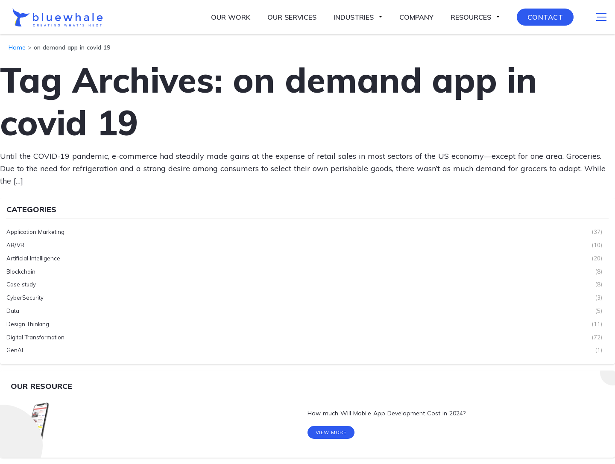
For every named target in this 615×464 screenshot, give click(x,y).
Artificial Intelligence (33, 258)
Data (12, 310)
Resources (471, 17)
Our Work (230, 17)
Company (416, 17)
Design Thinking (27, 324)
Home (17, 47)
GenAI (14, 350)
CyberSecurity (25, 297)
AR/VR (15, 245)
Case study (21, 284)
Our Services (291, 17)
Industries (354, 17)
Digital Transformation (35, 337)
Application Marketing (35, 231)
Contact (545, 17)
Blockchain (20, 271)
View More (331, 433)
